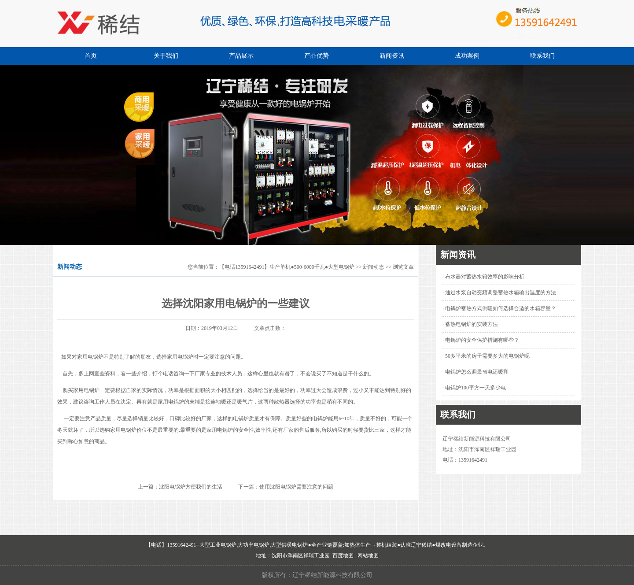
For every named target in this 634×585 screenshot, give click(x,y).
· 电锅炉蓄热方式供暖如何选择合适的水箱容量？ (499, 308)
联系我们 (542, 55)
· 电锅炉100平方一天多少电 (474, 388)
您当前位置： (203, 267)
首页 (91, 55)
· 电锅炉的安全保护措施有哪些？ (480, 340)
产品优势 (316, 55)
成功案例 (467, 55)
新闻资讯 (392, 55)
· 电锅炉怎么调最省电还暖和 (475, 372)
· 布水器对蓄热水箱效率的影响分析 (483, 277)
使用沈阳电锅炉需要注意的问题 (296, 487)
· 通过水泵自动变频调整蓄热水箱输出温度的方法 (499, 292)
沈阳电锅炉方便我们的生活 (190, 487)
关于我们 (166, 55)
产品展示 (241, 55)
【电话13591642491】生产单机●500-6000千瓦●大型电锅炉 (286, 267)
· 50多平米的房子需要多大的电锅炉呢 (486, 356)
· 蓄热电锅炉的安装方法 (470, 324)
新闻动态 (373, 267)
